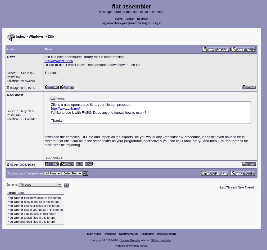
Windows (36, 36)
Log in (157, 23)
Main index (94, 234)
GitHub (155, 240)
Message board (166, 234)
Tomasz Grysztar (130, 240)
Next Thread (246, 187)
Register (142, 18)
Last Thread (228, 187)
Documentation (129, 234)
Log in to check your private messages (126, 23)
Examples (147, 234)
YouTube (165, 240)
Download (110, 234)
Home (119, 18)
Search (129, 18)
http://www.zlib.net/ (58, 61)
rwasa (143, 245)
